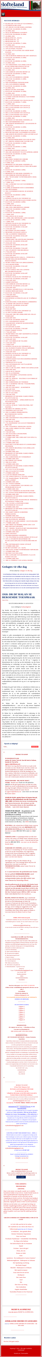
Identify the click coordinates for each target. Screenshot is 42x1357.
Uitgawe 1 (22, 1006)
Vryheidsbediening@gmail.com (23, 970)
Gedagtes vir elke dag (26, 570)
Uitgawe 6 (22, 1016)
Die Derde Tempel (21, 1265)
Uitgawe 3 (22, 1010)
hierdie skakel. (33, 775)
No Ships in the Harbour (21, 1241)
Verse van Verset (21, 1236)
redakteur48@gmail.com (21, 995)
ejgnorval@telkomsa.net (12, 764)
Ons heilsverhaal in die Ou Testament (21, 1243)
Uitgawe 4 (22, 1012)
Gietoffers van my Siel (21, 1158)
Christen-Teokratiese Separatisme (21, 1234)
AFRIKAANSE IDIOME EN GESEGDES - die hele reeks (23, 1324)
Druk (3, 600)
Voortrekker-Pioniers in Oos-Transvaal (21, 1292)
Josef (21, 1280)
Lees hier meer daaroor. (16, 857)
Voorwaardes (24, 1353)
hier (33, 777)
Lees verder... (21, 1177)
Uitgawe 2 (22, 1008)
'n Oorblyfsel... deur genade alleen (21, 1231)
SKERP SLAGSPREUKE (25, 1312)
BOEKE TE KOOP (22, 1169)
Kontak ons (17, 1353)
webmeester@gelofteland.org (21, 925)
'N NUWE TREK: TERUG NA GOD (25, 1102)
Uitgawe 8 (22, 1020)
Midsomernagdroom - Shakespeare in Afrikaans (21, 1260)
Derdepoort (21, 1275)
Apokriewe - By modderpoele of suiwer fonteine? (20, 1258)
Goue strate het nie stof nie (21, 1272)
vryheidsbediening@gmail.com (14, 1125)
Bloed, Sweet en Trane (24, 912)
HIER (17, 807)
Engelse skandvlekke (21, 1289)
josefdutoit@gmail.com (20, 1100)
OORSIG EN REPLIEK (22, 999)
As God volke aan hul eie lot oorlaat (20, 1224)
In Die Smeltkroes (25, 894)
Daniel (21, 1246)
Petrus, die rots (21, 1251)
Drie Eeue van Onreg (21, 1284)
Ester (21, 1255)
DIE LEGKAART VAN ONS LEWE (21, 1031)
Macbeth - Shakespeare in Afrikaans (20, 1267)
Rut (21, 1282)
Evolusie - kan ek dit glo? (21, 1248)
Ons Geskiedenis (21, 1287)
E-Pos (6, 600)
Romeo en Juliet (21, 1253)
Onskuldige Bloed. (22, 880)
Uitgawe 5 (22, 1014)
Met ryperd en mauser (21, 1270)
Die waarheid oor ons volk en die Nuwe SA (21, 1226)
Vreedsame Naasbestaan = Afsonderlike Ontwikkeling (21, 1239)
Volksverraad (13, 1229)
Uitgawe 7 (22, 1018)
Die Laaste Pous (21, 1277)
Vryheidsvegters (10, 868)
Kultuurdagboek (26, 607)
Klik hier (6, 1204)
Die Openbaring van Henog (21, 1263)
